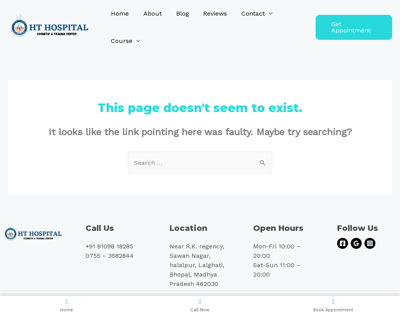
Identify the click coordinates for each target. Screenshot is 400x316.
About (150, 13)
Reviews (209, 13)
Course (121, 41)
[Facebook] (342, 243)
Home (119, 13)
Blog (177, 13)
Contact (245, 13)
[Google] (356, 243)
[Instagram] (369, 243)
